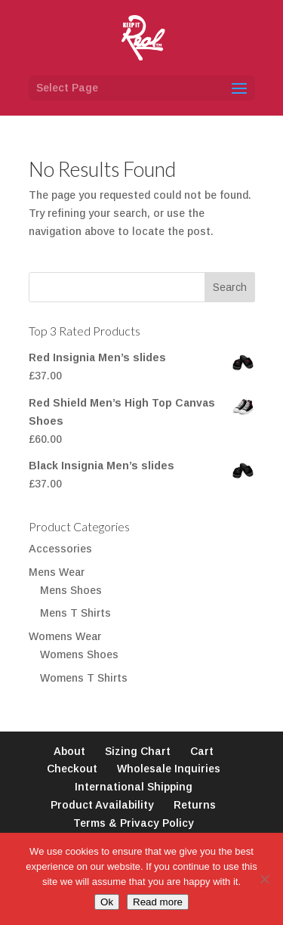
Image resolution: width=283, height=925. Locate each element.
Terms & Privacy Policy (133, 823)
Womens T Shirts (84, 678)
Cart (202, 751)
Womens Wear (65, 636)
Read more (158, 902)
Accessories (60, 549)
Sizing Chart (138, 751)
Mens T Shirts (75, 613)
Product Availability (102, 805)
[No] (264, 878)
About (69, 751)
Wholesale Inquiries (168, 769)
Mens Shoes (71, 590)
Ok (106, 902)
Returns (195, 805)
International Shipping (133, 787)
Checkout (72, 769)
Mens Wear (57, 572)
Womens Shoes (79, 654)
